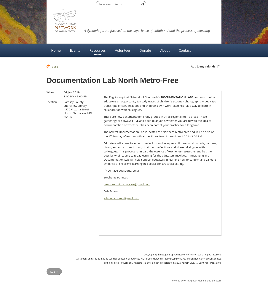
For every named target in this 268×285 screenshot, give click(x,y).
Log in (54, 271)
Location (52, 102)
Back (55, 66)
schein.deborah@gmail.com (121, 198)
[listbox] (206, 66)
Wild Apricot (190, 280)
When (50, 92)
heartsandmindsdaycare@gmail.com (127, 184)
